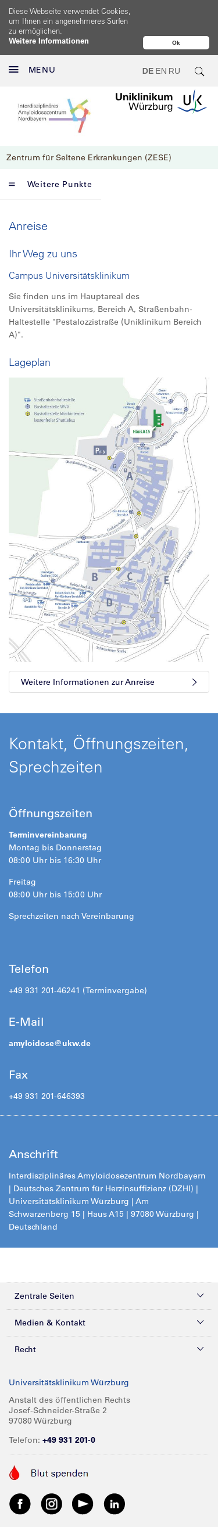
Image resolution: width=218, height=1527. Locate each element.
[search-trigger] (200, 71)
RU (174, 71)
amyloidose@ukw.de (50, 1043)
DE (147, 71)
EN (160, 71)
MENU (32, 69)
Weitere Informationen (49, 40)
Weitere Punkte (50, 184)
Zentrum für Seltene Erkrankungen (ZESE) (88, 157)
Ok (176, 42)
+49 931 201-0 (68, 1440)
